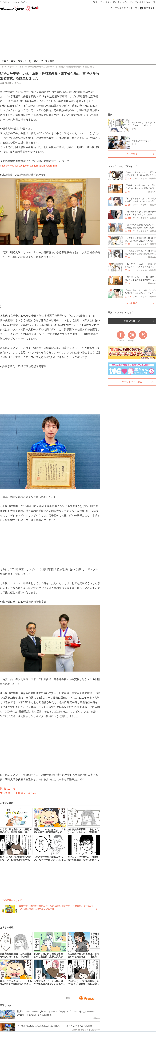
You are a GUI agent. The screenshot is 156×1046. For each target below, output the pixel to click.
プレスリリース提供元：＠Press (18, 793)
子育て (94, 2)
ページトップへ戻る (132, 382)
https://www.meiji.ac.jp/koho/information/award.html (29, 165)
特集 (110, 114)
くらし (101, 2)
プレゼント (139, 2)
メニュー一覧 (150, 2)
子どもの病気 (47, 61)
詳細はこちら (7, 788)
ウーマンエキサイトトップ (123, 8)
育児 (13, 61)
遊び (36, 61)
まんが (125, 2)
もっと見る (131, 154)
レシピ (108, 2)
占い (131, 2)
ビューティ (117, 2)
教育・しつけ (24, 61)
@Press (18, 83)
